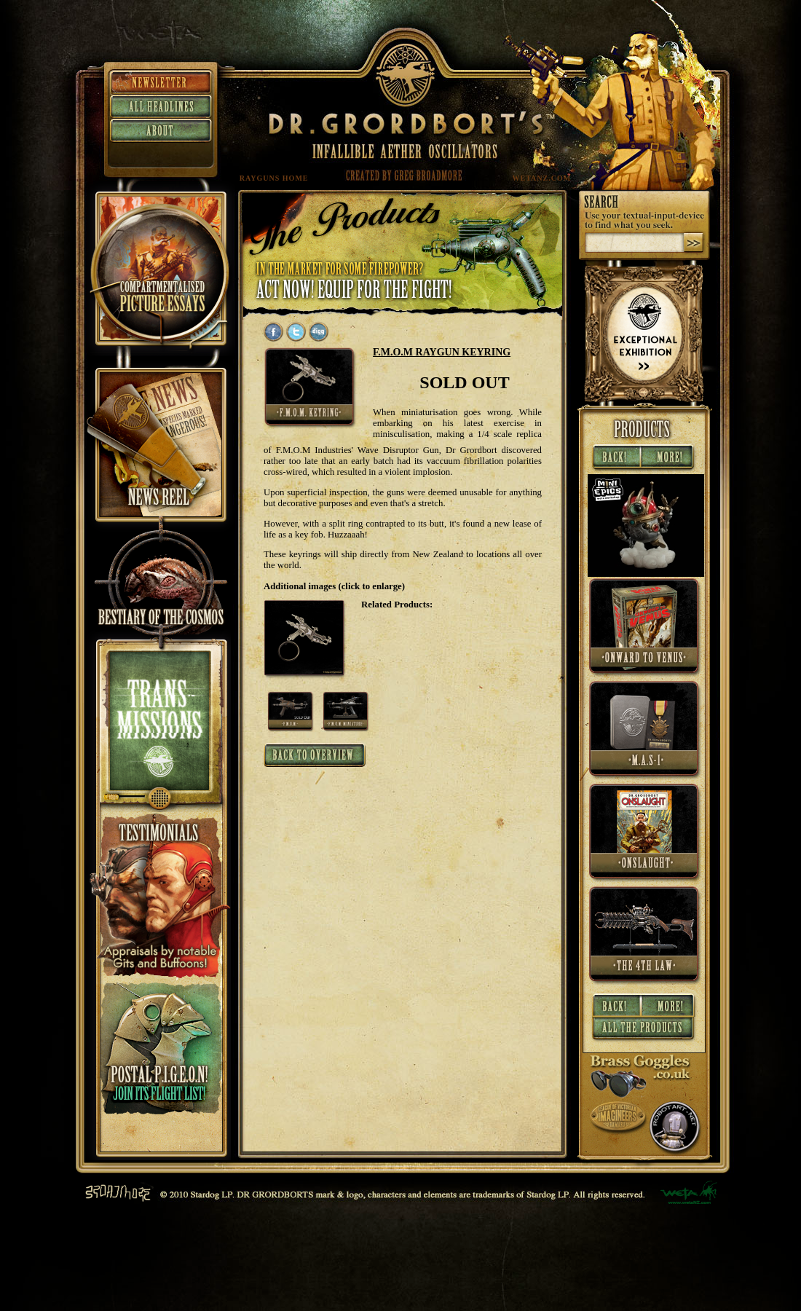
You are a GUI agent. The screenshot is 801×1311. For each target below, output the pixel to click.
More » (669, 458)
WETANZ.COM (542, 178)
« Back (615, 458)
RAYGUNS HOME (274, 178)
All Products (644, 1030)
